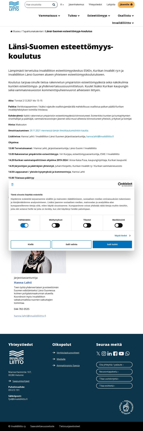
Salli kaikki (112, 244)
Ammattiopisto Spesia (68, 365)
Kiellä (30, 244)
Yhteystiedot (95, 4)
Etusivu (17, 31)
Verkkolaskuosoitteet (68, 352)
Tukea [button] (73, 15)
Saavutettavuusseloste (42, 426)
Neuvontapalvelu (108, 371)
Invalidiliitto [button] (122, 23)
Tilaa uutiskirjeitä (108, 378)
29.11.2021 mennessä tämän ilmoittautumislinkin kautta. (59, 130)
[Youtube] (121, 354)
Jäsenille (124, 4)
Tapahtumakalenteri (32, 31)
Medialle (61, 359)
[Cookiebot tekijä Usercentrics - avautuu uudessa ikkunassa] (120, 184)
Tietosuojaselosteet (69, 426)
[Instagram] (104, 354)
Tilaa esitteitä (106, 385)
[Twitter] (98, 354)
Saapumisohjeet (21, 381)
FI (63, 4)
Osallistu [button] (125, 15)
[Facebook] (115, 354)
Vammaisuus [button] (48, 15)
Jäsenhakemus (76, 4)
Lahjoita (111, 4)
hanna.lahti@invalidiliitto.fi (100, 136)
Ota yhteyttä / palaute (110, 364)
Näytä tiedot (121, 235)
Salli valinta (71, 244)
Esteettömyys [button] (97, 15)
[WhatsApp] (127, 354)
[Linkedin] (109, 354)
